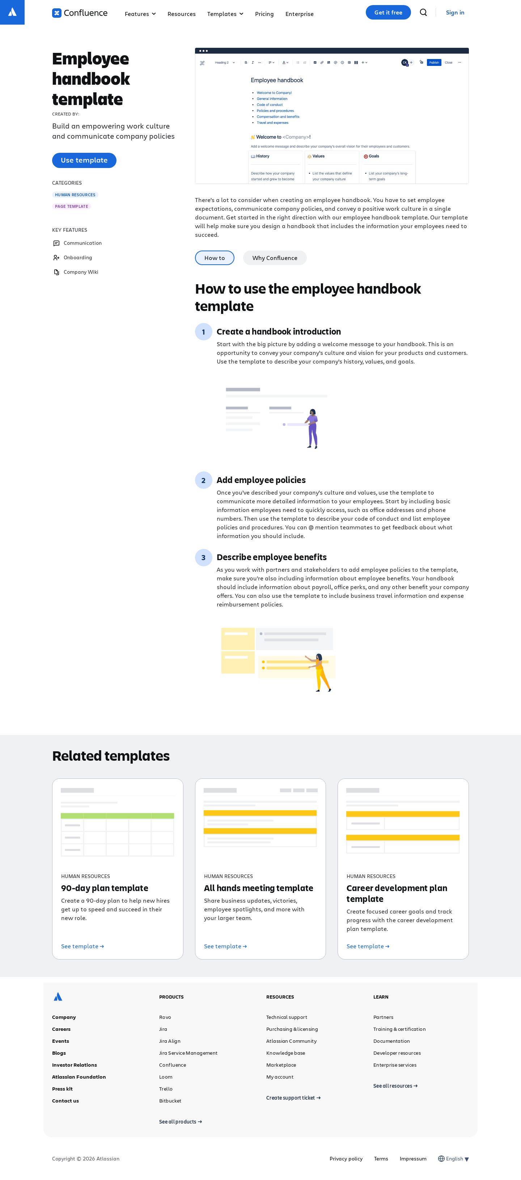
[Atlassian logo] (12, 12)
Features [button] (140, 13)
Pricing (264, 13)
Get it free (388, 12)
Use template (84, 160)
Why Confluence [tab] (275, 257)
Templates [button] (225, 13)
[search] (423, 12)
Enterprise (299, 13)
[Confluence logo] (79, 13)
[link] (455, 12)
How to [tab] (214, 257)
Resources (182, 13)
